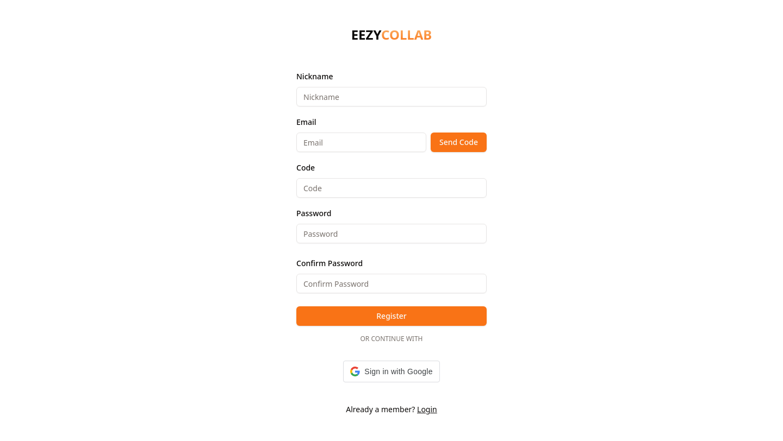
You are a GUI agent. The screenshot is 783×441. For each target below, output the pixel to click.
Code (305, 167)
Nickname (314, 76)
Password (313, 213)
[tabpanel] (391, 226)
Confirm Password (329, 263)
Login (427, 409)
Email (306, 122)
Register (391, 316)
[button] (391, 371)
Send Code (458, 142)
